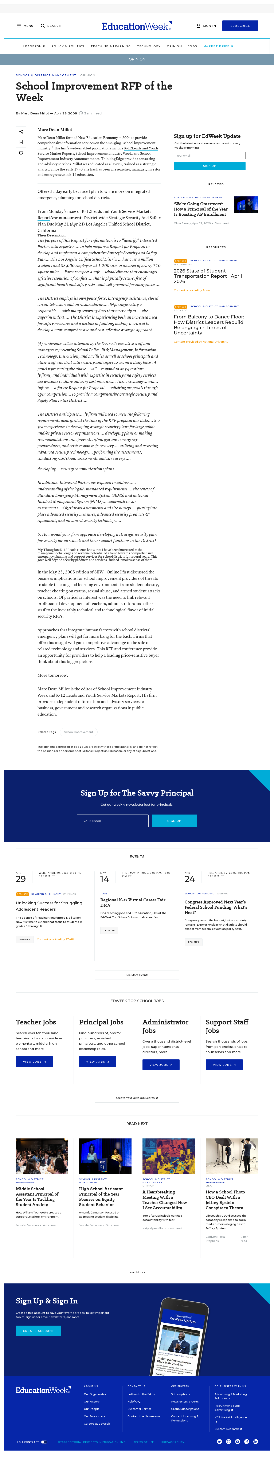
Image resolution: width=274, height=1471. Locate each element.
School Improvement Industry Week (104, 153)
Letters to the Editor (142, 1394)
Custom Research (228, 1429)
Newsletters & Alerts (185, 1401)
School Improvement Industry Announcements (94, 156)
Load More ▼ (137, 1272)
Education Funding (200, 893)
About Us (91, 1386)
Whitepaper (183, 264)
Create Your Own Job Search (137, 1097)
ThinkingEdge (112, 158)
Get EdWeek (180, 1386)
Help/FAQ (134, 1401)
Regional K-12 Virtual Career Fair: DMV (133, 902)
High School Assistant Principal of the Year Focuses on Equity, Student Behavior (101, 1196)
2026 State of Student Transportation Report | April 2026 (208, 276)
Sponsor (181, 310)
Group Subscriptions (185, 1409)
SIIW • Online (106, 572)
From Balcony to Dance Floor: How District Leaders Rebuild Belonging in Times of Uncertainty (209, 324)
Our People (91, 1409)
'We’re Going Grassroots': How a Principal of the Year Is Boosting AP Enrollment (201, 209)
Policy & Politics (76, 46)
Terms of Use (144, 1442)
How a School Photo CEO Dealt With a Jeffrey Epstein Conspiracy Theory (225, 1200)
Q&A (209, 1185)
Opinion (183, 46)
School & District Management (46, 75)
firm (153, 695)
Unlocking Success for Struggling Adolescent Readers (49, 906)
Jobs (201, 46)
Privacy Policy (172, 1442)
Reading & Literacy (46, 894)
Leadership (43, 46)
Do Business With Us (230, 1386)
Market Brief (227, 46)
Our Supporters (94, 1416)
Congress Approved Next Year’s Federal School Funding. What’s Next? (216, 907)
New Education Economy (98, 137)
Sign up (174, 821)
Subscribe (240, 25)
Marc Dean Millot (54, 689)
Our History (91, 1401)
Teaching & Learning (120, 46)
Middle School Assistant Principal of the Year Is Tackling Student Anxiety (37, 1196)
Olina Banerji (182, 223)
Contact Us (136, 1386)
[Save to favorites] (21, 142)
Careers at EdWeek (97, 1423)
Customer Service (140, 1409)
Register (24, 939)
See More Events (137, 975)
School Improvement (78, 732)
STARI (70, 939)
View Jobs (34, 1061)
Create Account (38, 1331)
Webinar (69, 894)
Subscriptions (180, 1394)
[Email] (113, 821)
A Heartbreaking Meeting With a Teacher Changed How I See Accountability (164, 1200)
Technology (157, 46)
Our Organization (95, 1394)
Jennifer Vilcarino (27, 1225)
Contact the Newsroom (144, 1416)
